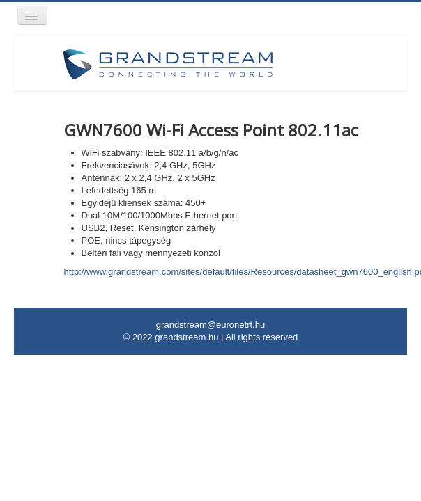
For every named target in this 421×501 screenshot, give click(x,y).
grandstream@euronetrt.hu (210, 324)
